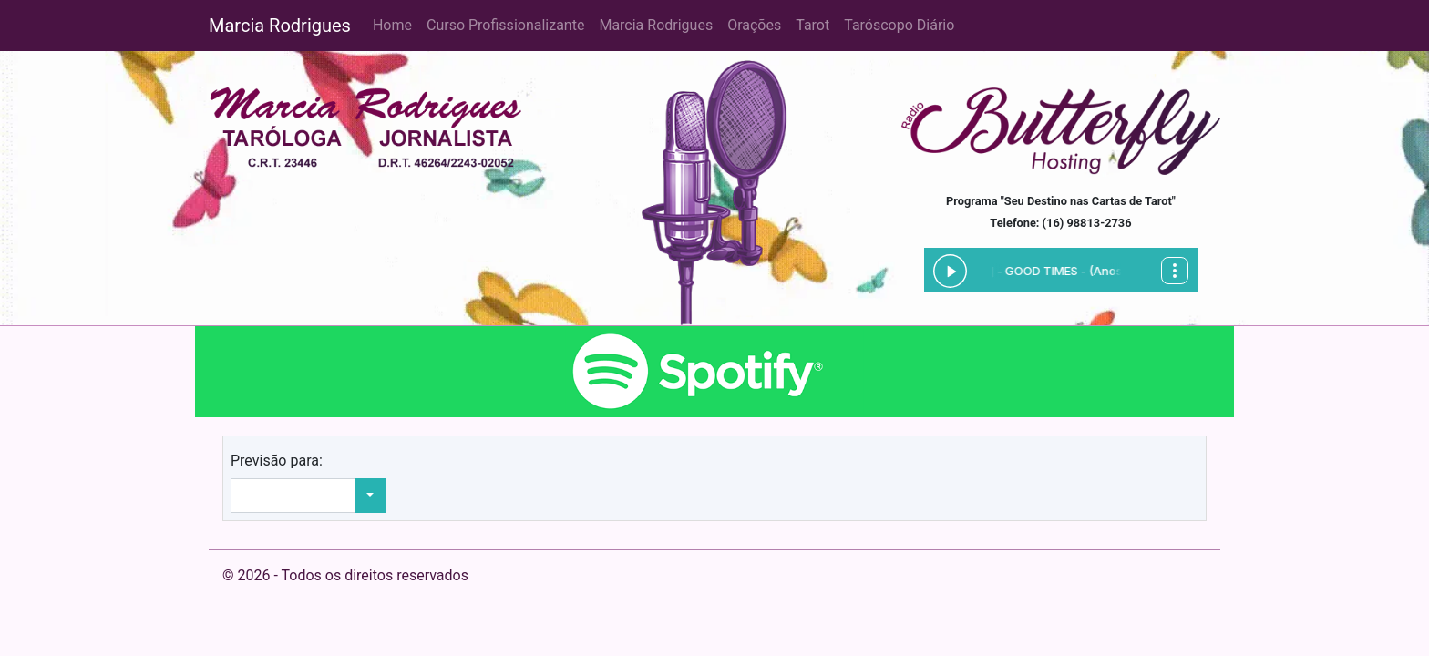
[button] (370, 495)
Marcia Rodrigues (280, 25)
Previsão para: (277, 460)
